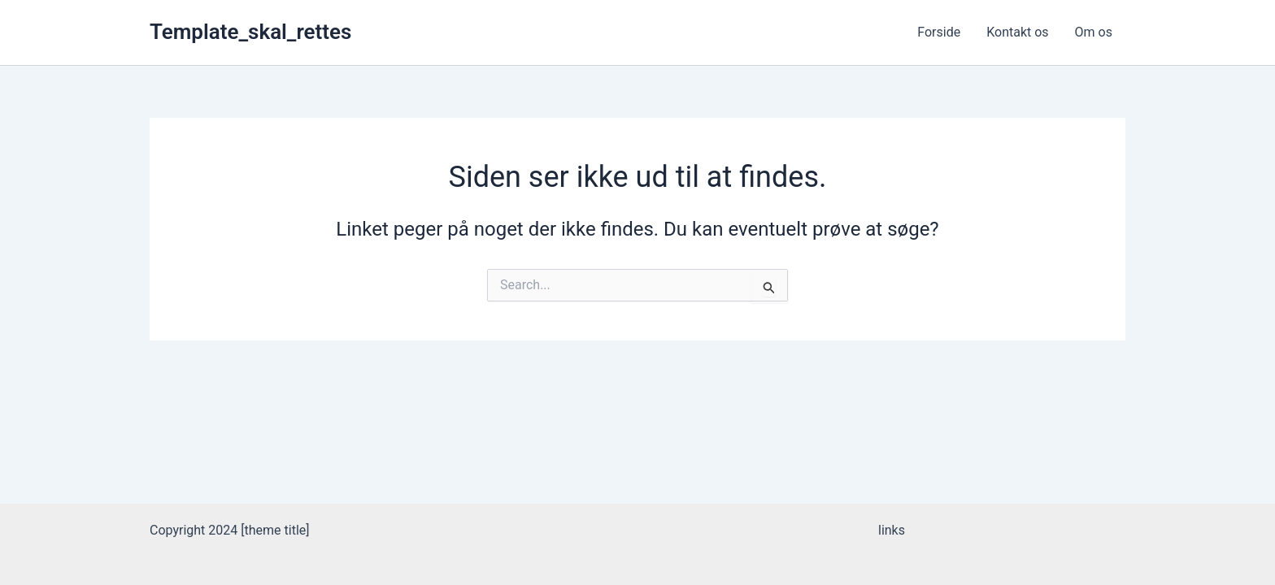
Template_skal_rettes (250, 32)
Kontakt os (1017, 32)
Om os (1093, 32)
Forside (938, 32)
